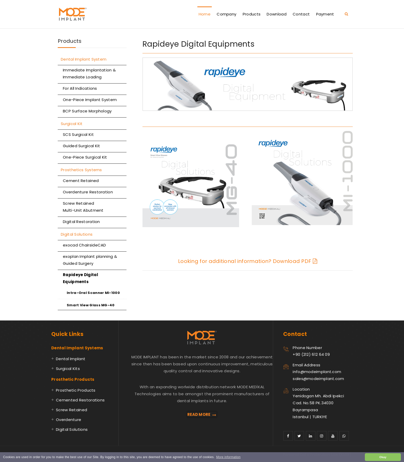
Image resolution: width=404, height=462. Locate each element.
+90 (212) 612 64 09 (311, 354)
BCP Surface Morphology (87, 111)
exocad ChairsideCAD (84, 245)
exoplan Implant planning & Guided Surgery (90, 260)
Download (276, 14)
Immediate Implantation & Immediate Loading (89, 73)
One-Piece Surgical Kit (85, 157)
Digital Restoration (81, 221)
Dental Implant (70, 358)
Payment (325, 14)
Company (226, 14)
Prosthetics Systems (81, 169)
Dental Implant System (83, 59)
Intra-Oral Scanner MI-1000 (93, 292)
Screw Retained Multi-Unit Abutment (83, 207)
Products (251, 14)
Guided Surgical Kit (81, 145)
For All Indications (80, 88)
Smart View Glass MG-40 (91, 305)
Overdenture (68, 419)
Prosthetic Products (76, 390)
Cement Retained (81, 180)
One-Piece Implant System (90, 99)
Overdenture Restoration (88, 192)
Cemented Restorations (80, 400)
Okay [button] (382, 457)
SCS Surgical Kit (78, 134)
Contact (301, 14)
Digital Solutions (76, 234)
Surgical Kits (68, 368)
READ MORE (202, 414)
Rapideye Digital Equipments (80, 278)
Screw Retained (71, 409)
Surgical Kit (72, 123)
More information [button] (228, 457)
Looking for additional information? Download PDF (247, 261)
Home (205, 14)
